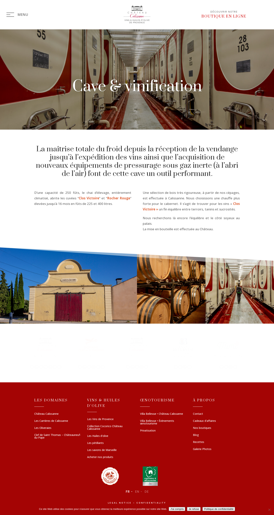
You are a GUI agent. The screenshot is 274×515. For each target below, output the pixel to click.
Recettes (198, 442)
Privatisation (148, 430)
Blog (196, 435)
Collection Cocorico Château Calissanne (105, 428)
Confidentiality (151, 502)
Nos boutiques (202, 428)
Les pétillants (95, 443)
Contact (198, 414)
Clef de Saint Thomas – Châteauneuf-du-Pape (57, 436)
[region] (137, 353)
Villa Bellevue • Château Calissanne (161, 414)
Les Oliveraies (42, 428)
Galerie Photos (202, 449)
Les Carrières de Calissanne (51, 421)
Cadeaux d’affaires (204, 421)
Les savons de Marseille (102, 450)
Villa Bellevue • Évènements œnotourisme (157, 422)
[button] (46, 353)
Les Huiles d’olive (97, 436)
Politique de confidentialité (218, 509)
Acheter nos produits (100, 457)
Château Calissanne (46, 414)
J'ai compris (177, 509)
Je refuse (194, 509)
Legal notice (120, 502)
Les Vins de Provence (100, 419)
